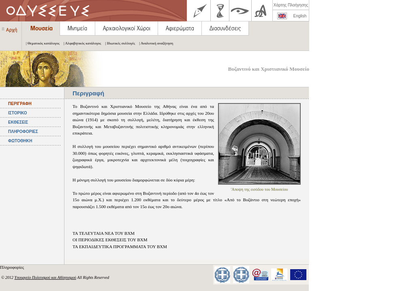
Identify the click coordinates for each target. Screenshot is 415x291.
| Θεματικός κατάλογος (41, 43)
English (300, 16)
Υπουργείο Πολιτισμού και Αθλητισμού (45, 277)
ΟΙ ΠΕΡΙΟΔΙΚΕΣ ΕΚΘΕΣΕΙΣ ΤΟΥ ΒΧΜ (110, 239)
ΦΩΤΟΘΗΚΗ (20, 141)
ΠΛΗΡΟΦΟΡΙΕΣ (23, 131)
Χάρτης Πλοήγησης (291, 5)
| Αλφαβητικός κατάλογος (80, 43)
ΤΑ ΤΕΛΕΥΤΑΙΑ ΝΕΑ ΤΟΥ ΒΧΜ (104, 233)
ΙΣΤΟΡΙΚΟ (17, 113)
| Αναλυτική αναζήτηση (154, 43)
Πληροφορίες (12, 267)
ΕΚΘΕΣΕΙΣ (18, 122)
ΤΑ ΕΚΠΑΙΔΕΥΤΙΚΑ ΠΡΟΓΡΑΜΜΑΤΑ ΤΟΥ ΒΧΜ (120, 246)
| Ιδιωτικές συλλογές (118, 43)
